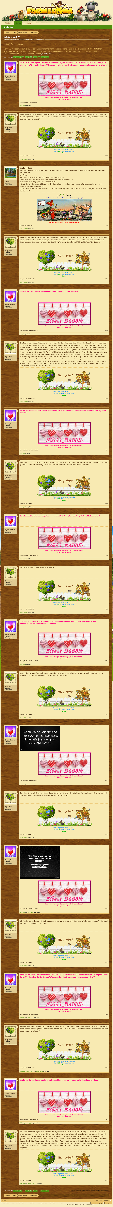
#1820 (106, 1180)
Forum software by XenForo (16, 1203)
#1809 (106, 555)
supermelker (39, 1071)
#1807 (106, 450)
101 (42, 57)
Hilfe (101, 1200)
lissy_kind (22, 105)
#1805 (106, 330)
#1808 (106, 503)
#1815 (106, 908)
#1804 (106, 279)
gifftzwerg (22, 1017)
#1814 (106, 834)
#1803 (106, 225)
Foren (18, 23)
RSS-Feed (110, 1200)
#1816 (106, 962)
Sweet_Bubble (10, 76)
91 (31, 57)
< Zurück (16, 57)
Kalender (27, 23)
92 (33, 57)
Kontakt (97, 1200)
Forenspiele (22, 39)
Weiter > (46, 57)
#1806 (106, 398)
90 (28, 57)
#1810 (106, 609)
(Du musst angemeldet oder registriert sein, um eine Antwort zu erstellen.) (89, 1190)
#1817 (106, 1014)
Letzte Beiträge (8, 27)
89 (25, 57)
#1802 (106, 155)
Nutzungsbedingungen (97, 1203)
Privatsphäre (108, 1203)
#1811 (106, 661)
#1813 (106, 780)
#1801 (106, 102)
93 (36, 57)
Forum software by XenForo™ (47, 1203)
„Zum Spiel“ (46, 54)
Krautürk (34, 39)
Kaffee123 (30, 912)
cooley (7, 181)
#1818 (106, 1067)
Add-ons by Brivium (79, 1204)
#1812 (106, 714)
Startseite (8, 23)
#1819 (106, 1119)
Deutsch (4, 1200)
